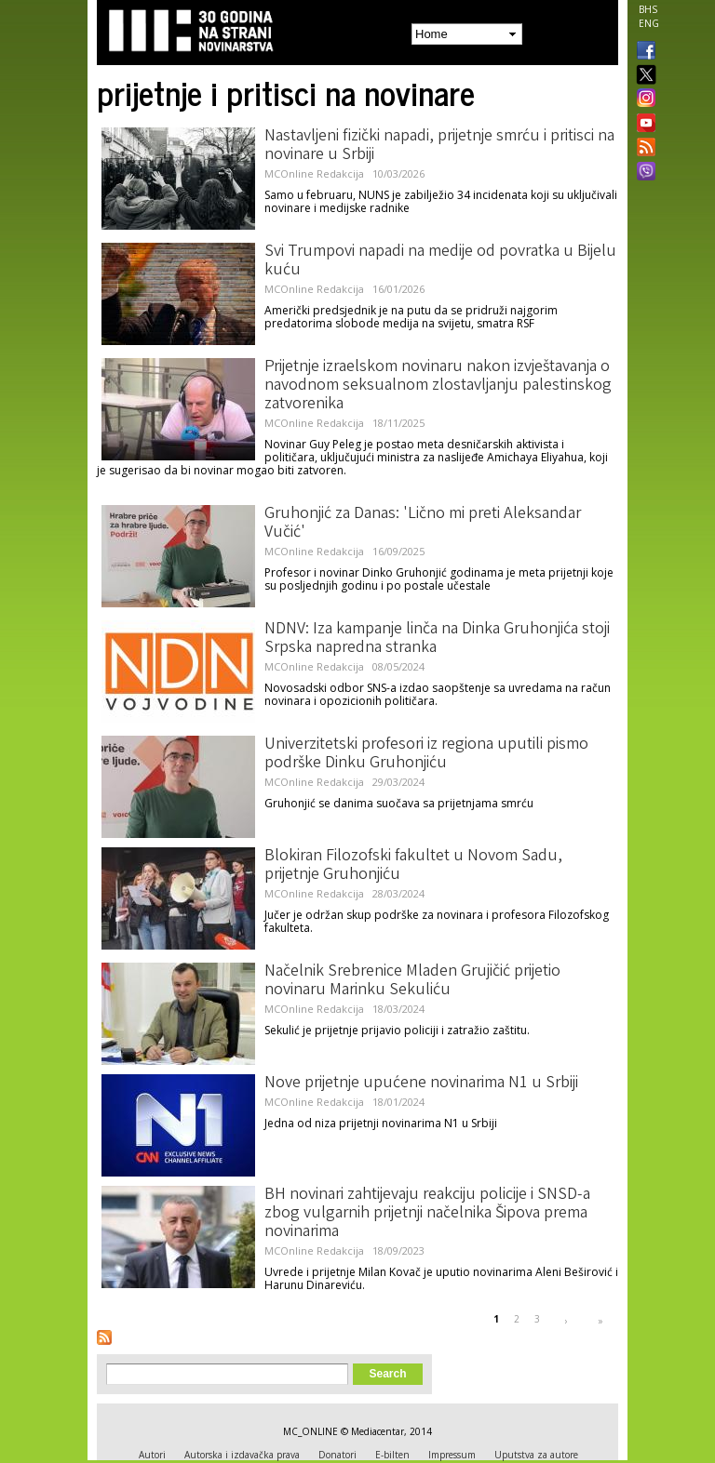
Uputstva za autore (536, 1454)
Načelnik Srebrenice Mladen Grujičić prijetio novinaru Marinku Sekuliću (412, 981)
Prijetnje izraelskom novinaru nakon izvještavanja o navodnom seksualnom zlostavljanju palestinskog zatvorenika (438, 386)
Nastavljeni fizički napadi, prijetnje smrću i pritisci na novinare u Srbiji (439, 146)
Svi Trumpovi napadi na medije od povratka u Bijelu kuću (440, 261)
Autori (152, 1454)
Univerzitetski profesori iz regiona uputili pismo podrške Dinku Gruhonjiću (426, 754)
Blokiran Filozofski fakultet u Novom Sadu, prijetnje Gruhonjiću (413, 866)
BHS (648, 9)
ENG (649, 23)
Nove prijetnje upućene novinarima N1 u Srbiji (421, 1083)
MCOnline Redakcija (314, 173)
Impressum (452, 1454)
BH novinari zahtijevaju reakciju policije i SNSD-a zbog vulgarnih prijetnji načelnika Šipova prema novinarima (427, 1213)
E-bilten (392, 1454)
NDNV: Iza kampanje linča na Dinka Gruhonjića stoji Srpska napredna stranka (437, 639)
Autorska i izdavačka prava (242, 1454)
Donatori (337, 1454)
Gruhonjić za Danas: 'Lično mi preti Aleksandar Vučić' (422, 523)
